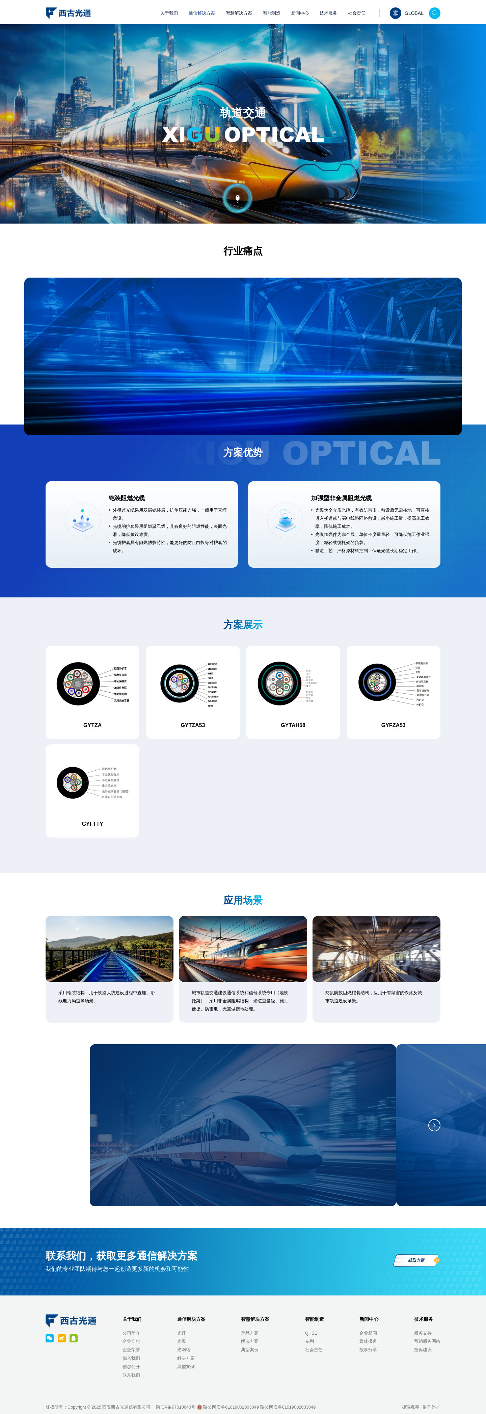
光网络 (183, 1349)
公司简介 (131, 1333)
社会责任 (357, 13)
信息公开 (131, 1366)
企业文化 (131, 1341)
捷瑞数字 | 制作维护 (421, 1407)
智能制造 (271, 13)
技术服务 (328, 13)
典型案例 (186, 1366)
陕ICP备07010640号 (175, 1407)
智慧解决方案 (239, 13)
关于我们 (169, 13)
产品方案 (250, 1333)
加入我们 (131, 1358)
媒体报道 (368, 1341)
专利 (309, 1341)
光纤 (181, 1333)
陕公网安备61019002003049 (228, 1407)
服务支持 (423, 1333)
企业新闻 (368, 1333)
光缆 (181, 1341)
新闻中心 (300, 13)
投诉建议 (423, 1349)
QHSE (311, 1333)
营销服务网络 (427, 1341)
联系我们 (131, 1375)
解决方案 (186, 1358)
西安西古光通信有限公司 (126, 1407)
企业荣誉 (131, 1349)
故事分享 (368, 1349)
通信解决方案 (202, 13)
